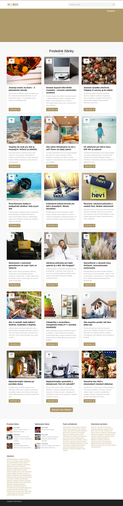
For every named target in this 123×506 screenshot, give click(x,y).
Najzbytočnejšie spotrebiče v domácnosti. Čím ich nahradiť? (60, 384)
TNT (99, 433)
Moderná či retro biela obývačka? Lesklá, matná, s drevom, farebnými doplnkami (18, 465)
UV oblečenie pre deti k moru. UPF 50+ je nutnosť (98, 148)
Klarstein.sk (94, 437)
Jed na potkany (76, 430)
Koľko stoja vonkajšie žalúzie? (75, 440)
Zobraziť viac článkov (61, 412)
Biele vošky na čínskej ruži (70, 435)
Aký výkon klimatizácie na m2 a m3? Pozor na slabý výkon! (61, 148)
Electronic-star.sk (109, 439)
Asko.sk (113, 447)
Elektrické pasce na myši (70, 442)
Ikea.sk (100, 444)
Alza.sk (113, 437)
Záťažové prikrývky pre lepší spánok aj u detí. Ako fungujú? (61, 264)
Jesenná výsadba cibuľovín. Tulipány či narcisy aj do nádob (98, 90)
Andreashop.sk (111, 435)
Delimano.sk (100, 439)
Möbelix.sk (94, 447)
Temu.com (94, 430)
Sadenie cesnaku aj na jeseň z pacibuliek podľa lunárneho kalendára (50, 441)
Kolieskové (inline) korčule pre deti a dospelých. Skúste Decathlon (61, 206)
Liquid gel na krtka (74, 444)
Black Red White (107, 446)
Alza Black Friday (73, 437)
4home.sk (93, 439)
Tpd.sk (98, 435)
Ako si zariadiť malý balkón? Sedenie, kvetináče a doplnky (23, 323)
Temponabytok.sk (96, 449)
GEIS (92, 433)
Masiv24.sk (94, 444)
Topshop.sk (103, 435)
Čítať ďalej (14, 109)
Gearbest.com (108, 433)
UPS (96, 433)
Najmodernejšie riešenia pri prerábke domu (22, 382)
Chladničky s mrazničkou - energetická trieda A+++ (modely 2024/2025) (59, 325)
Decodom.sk (101, 447)
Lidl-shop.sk (101, 430)
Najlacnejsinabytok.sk (103, 440)
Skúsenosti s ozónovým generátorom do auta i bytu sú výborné (24, 265)
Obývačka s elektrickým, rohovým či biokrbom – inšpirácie (18, 468)
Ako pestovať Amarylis (48, 432)
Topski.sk (107, 437)
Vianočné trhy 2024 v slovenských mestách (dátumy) (94, 384)
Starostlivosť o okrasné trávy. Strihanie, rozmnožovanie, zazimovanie (98, 265)
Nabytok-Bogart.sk (96, 446)
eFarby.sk (93, 440)
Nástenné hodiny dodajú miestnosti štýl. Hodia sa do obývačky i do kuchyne (19, 479)
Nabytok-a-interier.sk (104, 442)
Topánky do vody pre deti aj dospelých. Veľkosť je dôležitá (24, 148)
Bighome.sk (94, 442)
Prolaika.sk (101, 437)
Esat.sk (93, 435)
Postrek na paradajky (75, 451)
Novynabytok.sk (107, 444)
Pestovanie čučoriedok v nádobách (77, 433)
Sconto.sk (108, 447)
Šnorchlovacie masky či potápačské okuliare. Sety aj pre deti (23, 206)
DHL (102, 433)
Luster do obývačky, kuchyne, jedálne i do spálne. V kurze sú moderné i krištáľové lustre (19, 476)
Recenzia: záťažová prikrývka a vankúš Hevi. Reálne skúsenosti (98, 206)
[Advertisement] (61, 27)
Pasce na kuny (67, 430)
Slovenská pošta (108, 431)
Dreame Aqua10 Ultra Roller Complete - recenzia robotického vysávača (60, 90)
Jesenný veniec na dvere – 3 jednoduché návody (23, 89)
